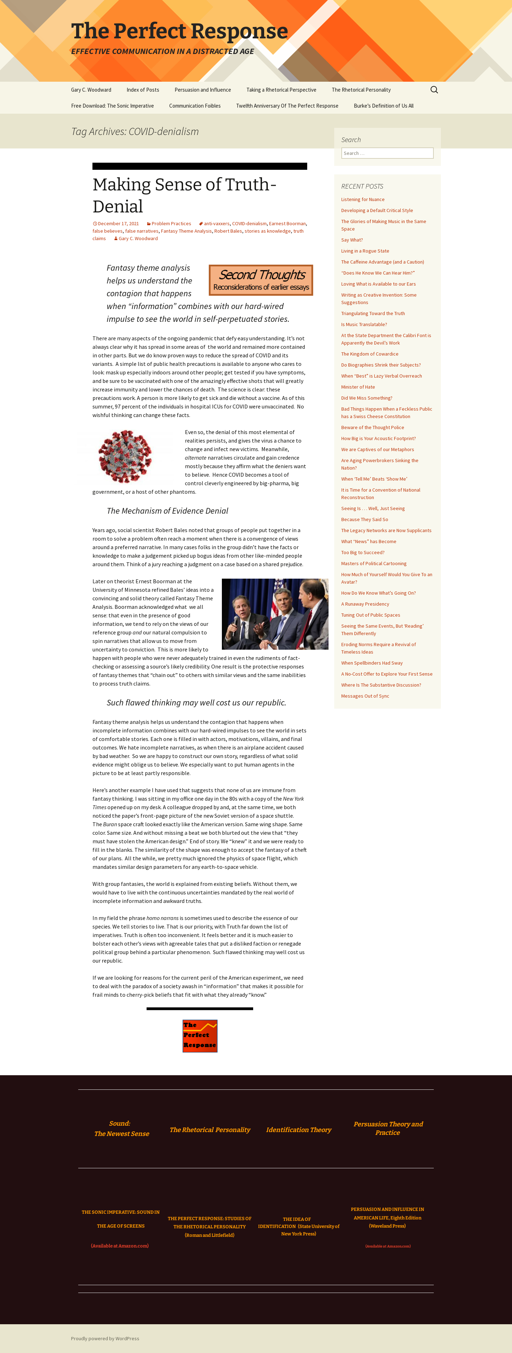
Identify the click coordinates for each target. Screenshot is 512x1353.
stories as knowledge (268, 231)
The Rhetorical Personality (361, 89)
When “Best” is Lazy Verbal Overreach (381, 376)
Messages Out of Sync (365, 696)
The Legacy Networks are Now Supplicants (386, 530)
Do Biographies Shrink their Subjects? (381, 365)
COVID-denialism (249, 223)
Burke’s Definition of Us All (384, 105)
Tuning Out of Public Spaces (370, 615)
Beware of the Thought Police (372, 427)
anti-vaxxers (217, 223)
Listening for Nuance (363, 199)
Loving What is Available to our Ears (378, 284)
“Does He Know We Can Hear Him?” (378, 273)
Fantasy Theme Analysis (186, 231)
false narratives (142, 231)
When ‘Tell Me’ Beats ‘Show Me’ (374, 479)
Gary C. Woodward (91, 89)
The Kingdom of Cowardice (370, 354)
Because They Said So (364, 519)
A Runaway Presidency (365, 604)
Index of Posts (143, 89)
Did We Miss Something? (367, 398)
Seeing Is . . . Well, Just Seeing (373, 508)
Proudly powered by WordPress (105, 1338)
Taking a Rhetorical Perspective (281, 89)
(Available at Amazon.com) (119, 1246)
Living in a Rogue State (365, 251)
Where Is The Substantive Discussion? (381, 685)
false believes (107, 231)
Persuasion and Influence (203, 89)
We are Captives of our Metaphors (377, 449)
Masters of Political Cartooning (374, 563)
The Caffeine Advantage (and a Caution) (382, 262)
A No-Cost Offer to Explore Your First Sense (387, 674)
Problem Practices (171, 223)
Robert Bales (228, 231)
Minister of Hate (358, 387)
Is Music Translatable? (364, 324)
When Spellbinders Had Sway (372, 663)
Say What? (352, 240)
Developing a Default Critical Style (377, 210)
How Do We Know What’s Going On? (378, 593)
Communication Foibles (195, 105)
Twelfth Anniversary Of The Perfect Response (287, 105)
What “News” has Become (368, 541)
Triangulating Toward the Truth (373, 313)
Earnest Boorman (287, 223)
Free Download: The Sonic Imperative (112, 105)
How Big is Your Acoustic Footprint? (378, 438)
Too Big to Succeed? (363, 552)
